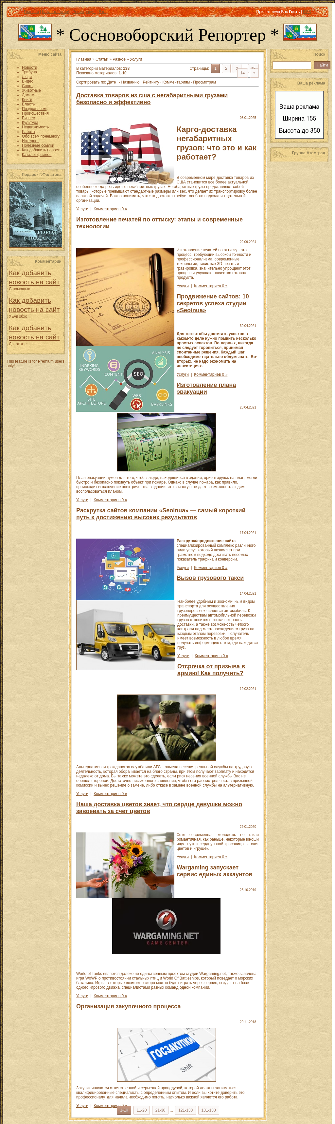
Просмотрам (204, 82)
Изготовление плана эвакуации (206, 388)
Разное (119, 59)
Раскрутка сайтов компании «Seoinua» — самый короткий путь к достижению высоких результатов (161, 514)
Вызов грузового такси (210, 578)
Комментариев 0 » (110, 209)
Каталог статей (55, 12)
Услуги (82, 209)
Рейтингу (151, 82)
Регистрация (84, 12)
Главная (31, 12)
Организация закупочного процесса (128, 1006)
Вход (103, 12)
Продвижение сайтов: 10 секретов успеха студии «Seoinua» (213, 303)
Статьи (102, 59)
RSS (307, 12)
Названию (130, 82)
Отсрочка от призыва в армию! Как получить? (211, 669)
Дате (111, 82)
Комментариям (176, 82)
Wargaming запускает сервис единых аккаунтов (214, 871)
